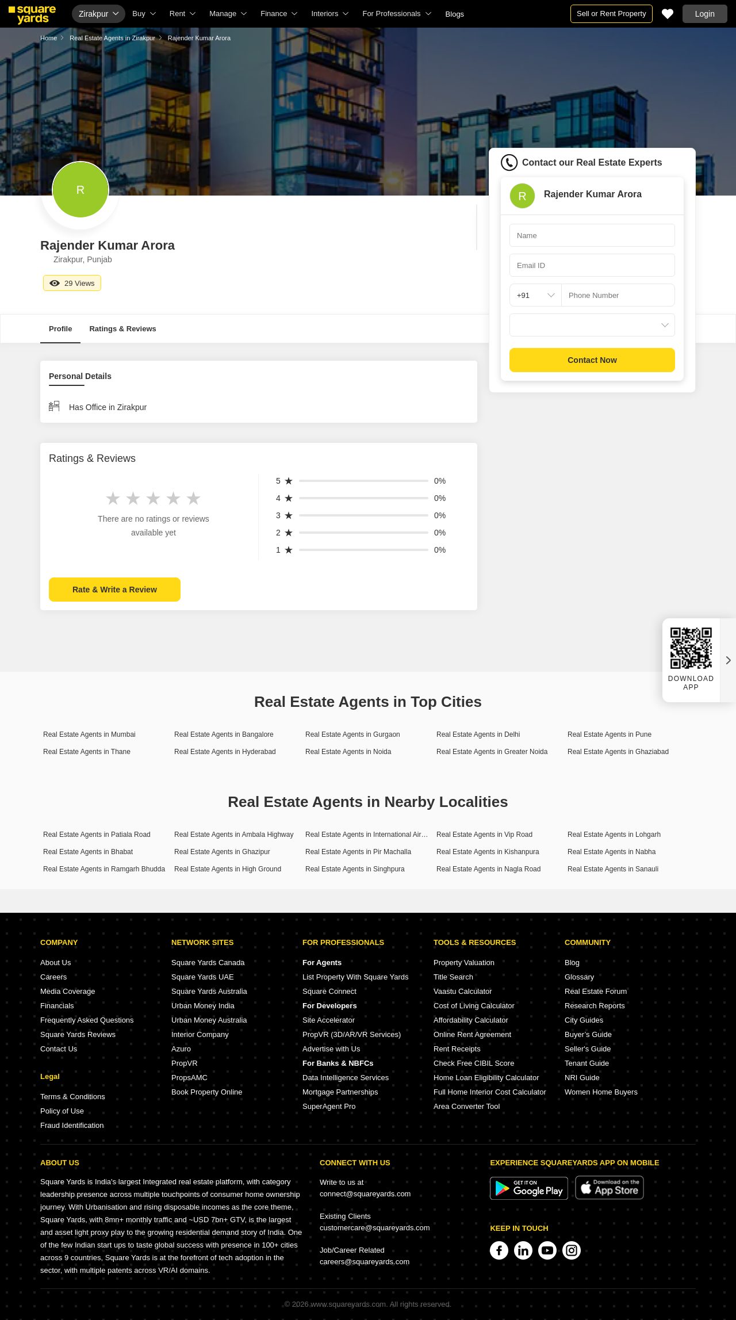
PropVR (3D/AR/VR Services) (351, 1034)
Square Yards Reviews (78, 1034)
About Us (55, 962)
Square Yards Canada (207, 962)
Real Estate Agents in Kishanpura (487, 852)
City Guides (584, 1020)
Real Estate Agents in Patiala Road (97, 835)
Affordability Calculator (471, 1020)
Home (48, 38)
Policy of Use (62, 1111)
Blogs (455, 14)
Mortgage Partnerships (340, 1092)
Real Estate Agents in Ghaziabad (618, 752)
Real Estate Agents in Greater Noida (491, 752)
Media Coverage (67, 991)
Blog (572, 962)
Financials (57, 1005)
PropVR (184, 1063)
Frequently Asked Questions (87, 1020)
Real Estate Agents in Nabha (612, 852)
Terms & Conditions (72, 1096)
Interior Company (200, 1034)
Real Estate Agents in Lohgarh (614, 835)
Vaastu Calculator (463, 991)
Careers (53, 977)
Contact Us (58, 1048)
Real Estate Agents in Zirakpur (112, 38)
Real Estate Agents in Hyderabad (225, 752)
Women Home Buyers (601, 1092)
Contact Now (592, 360)
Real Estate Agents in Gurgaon (352, 734)
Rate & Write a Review (114, 589)
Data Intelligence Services (345, 1077)
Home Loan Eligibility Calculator (486, 1077)
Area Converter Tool (467, 1106)
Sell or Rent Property (611, 13)
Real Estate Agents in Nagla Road (488, 869)
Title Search (453, 977)
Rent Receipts (457, 1048)
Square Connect (329, 991)
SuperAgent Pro (329, 1106)
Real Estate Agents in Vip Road (484, 835)
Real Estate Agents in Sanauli (613, 869)
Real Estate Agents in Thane (87, 752)
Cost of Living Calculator (474, 1005)
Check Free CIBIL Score (474, 1063)
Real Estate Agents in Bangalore (224, 734)
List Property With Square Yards (355, 977)
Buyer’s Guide (588, 1034)
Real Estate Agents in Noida (348, 752)
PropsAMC (189, 1077)
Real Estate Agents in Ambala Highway (233, 835)
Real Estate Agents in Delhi (478, 734)
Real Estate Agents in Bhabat (88, 852)
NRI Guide (582, 1077)
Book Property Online (207, 1092)
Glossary (579, 977)
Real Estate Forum (596, 991)
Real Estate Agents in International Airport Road (378, 835)
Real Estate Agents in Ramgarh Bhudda (104, 869)
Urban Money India (203, 1005)
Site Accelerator (328, 1020)
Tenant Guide (587, 1063)
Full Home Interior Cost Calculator (490, 1092)
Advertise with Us (331, 1048)
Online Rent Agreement (472, 1034)
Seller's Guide (588, 1048)
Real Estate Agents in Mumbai (89, 734)
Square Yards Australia (209, 991)
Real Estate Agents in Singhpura (355, 869)
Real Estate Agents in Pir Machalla (358, 852)
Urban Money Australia (209, 1020)
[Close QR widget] (728, 660)
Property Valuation (464, 962)
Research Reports (595, 1005)
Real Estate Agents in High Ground (227, 869)
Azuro (181, 1048)
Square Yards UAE (202, 977)
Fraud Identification (72, 1125)
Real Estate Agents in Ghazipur (222, 852)
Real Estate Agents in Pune (609, 734)
